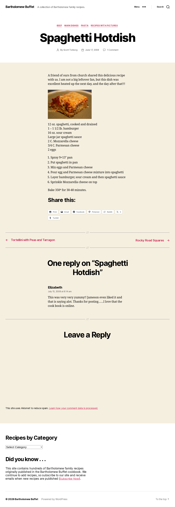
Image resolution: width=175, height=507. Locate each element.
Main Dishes (71, 26)
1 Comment (113, 50)
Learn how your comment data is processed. (73, 408)
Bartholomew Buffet (20, 6)
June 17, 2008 (92, 50)
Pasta (85, 26)
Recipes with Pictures (105, 26)
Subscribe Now (70, 478)
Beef (58, 26)
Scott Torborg (70, 50)
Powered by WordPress (55, 499)
